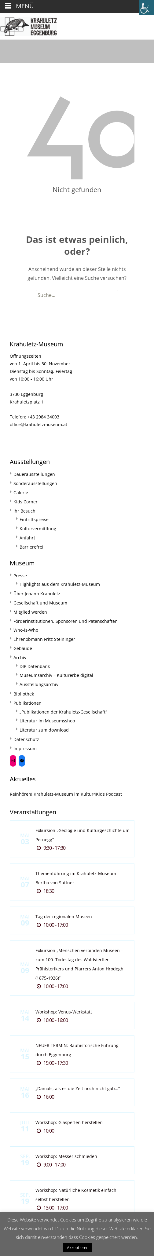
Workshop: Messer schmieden (66, 1156)
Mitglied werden (30, 612)
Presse (20, 576)
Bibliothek (23, 694)
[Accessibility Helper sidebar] (146, 7)
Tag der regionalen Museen (63, 916)
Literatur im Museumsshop (47, 721)
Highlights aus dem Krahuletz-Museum (60, 584)
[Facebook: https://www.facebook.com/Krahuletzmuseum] (22, 761)
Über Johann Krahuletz (36, 594)
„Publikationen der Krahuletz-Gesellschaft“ (63, 712)
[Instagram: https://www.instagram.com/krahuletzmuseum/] (13, 761)
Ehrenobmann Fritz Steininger (44, 639)
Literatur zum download (44, 730)
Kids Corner (25, 502)
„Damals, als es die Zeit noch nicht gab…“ (77, 1088)
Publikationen (27, 703)
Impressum (25, 748)
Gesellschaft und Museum (40, 603)
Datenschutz (26, 739)
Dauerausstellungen (34, 474)
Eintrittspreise (34, 519)
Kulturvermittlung (38, 528)
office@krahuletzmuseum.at (38, 424)
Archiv (19, 657)
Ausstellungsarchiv (39, 684)
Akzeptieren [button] (78, 1247)
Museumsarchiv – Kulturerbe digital (56, 675)
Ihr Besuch (24, 511)
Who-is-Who (25, 630)
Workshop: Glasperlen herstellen (69, 1122)
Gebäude (22, 648)
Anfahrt (27, 538)
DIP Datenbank (35, 666)
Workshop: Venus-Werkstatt (63, 1012)
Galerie (20, 492)
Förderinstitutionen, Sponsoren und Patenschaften (65, 621)
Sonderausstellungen (35, 483)
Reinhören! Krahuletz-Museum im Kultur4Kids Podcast (66, 794)
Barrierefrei (31, 547)
